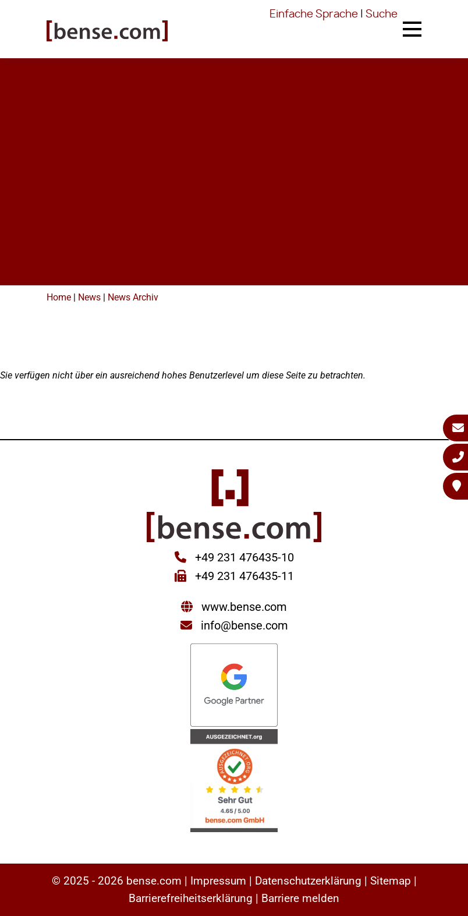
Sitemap (390, 880)
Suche (382, 14)
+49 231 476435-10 (243, 557)
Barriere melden (300, 898)
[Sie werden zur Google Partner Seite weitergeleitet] (234, 686)
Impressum (218, 880)
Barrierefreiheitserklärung (191, 898)
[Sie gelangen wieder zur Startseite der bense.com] (107, 32)
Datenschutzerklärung (308, 880)
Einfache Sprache (314, 14)
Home (59, 297)
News (89, 297)
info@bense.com (244, 625)
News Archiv (133, 297)
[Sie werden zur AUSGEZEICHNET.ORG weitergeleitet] (234, 781)
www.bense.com (244, 607)
